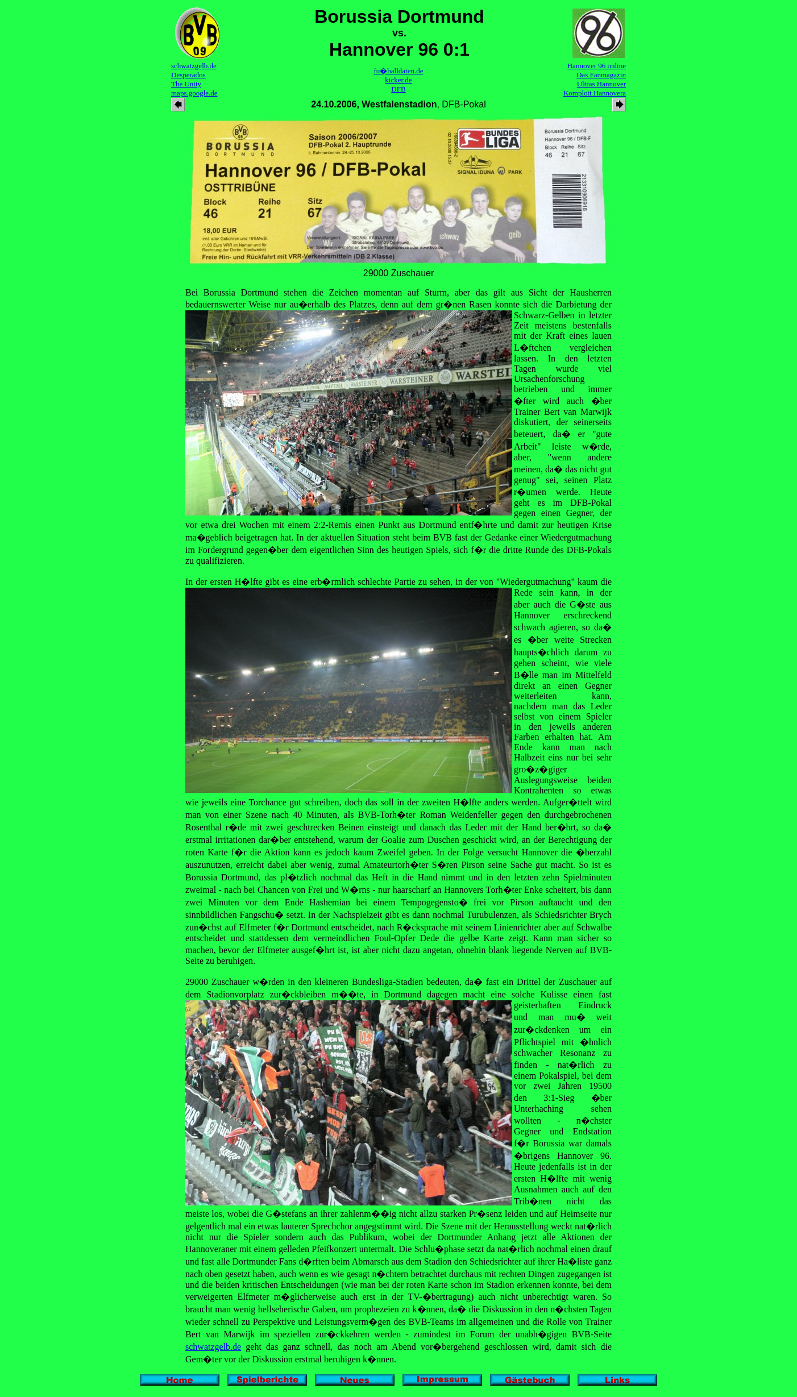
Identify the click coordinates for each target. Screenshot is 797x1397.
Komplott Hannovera (594, 93)
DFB (398, 89)
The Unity (186, 84)
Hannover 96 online (596, 65)
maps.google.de (194, 93)
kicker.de (398, 80)
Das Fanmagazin (601, 74)
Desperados (188, 74)
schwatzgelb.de (194, 65)
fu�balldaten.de (399, 70)
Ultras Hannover (601, 84)
